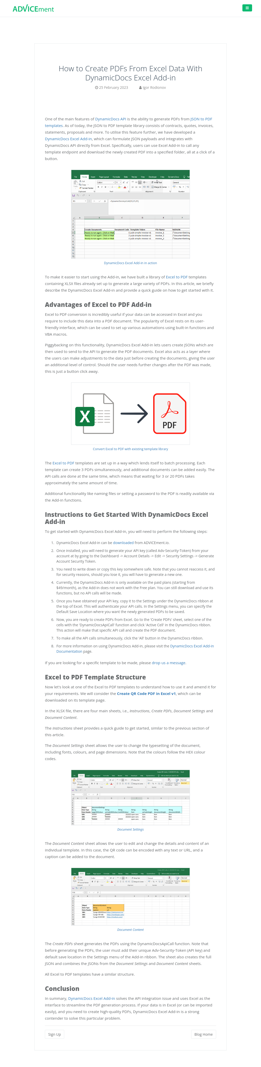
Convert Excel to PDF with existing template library (130, 449)
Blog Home (203, 1034)
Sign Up (54, 1034)
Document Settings (130, 829)
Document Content (130, 930)
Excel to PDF (177, 276)
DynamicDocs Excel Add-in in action (130, 263)
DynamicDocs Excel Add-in (68, 138)
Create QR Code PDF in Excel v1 (146, 693)
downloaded (123, 542)
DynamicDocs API (110, 118)
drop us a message (168, 662)
